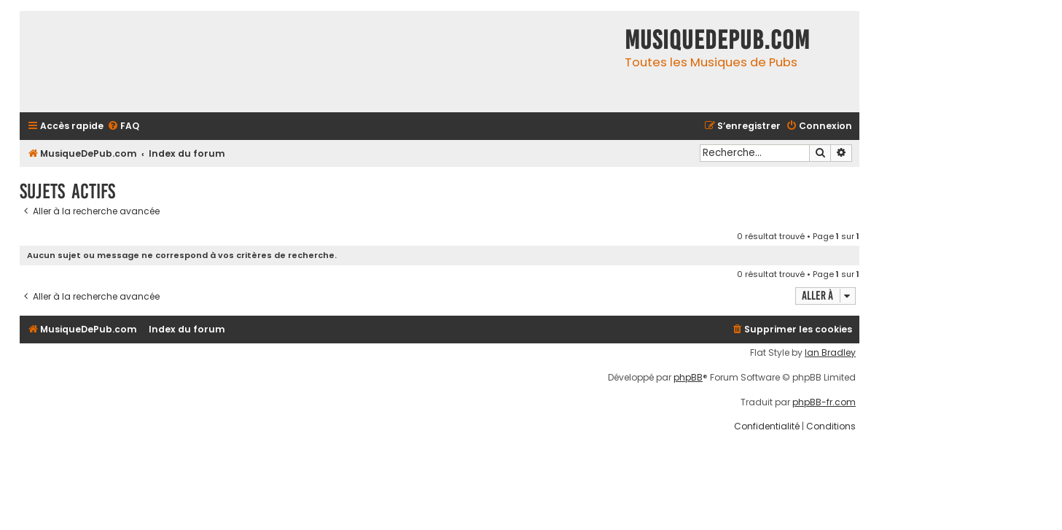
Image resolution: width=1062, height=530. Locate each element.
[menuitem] (123, 126)
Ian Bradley (830, 353)
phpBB (688, 377)
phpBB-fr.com (824, 402)
